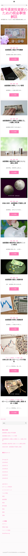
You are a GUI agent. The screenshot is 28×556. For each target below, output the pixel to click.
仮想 (11, 48)
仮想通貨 (4, 499)
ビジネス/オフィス (7, 490)
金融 (17, 48)
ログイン (4, 523)
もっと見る (14, 59)
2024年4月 (5, 475)
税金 (3, 509)
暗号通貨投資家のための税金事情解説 (14, 13)
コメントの (6, 530)
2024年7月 (5, 465)
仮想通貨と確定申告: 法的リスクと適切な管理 (13, 443)
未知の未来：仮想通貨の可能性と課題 (11, 446)
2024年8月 (5, 462)
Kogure (18, 42)
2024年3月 (5, 478)
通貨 (14, 48)
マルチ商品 (17, 357)
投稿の (5, 527)
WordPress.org (6, 533)
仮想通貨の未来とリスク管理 (14, 85)
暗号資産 (4, 505)
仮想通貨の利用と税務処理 (14, 320)
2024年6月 (5, 468)
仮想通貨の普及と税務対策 (14, 279)
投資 (3, 502)
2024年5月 (5, 472)
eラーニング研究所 (10, 357)
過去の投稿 (3, 419)
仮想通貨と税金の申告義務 (14, 50)
